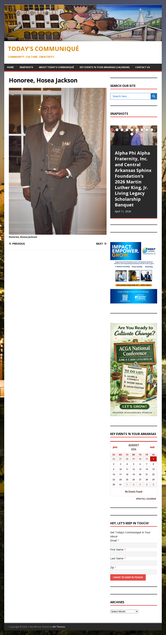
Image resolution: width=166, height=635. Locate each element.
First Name (118, 549)
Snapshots (26, 67)
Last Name (118, 558)
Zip (113, 567)
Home (10, 67)
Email (114, 540)
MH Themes (59, 626)
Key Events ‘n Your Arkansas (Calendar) (105, 67)
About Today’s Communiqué (56, 67)
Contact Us (142, 67)
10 (131, 134)
